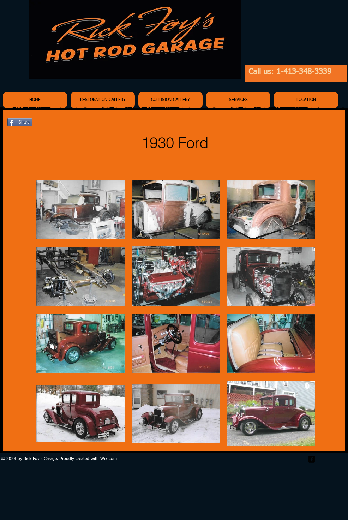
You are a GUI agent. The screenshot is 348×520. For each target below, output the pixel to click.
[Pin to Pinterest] (330, 123)
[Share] (19, 122)
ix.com (110, 459)
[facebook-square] (311, 459)
